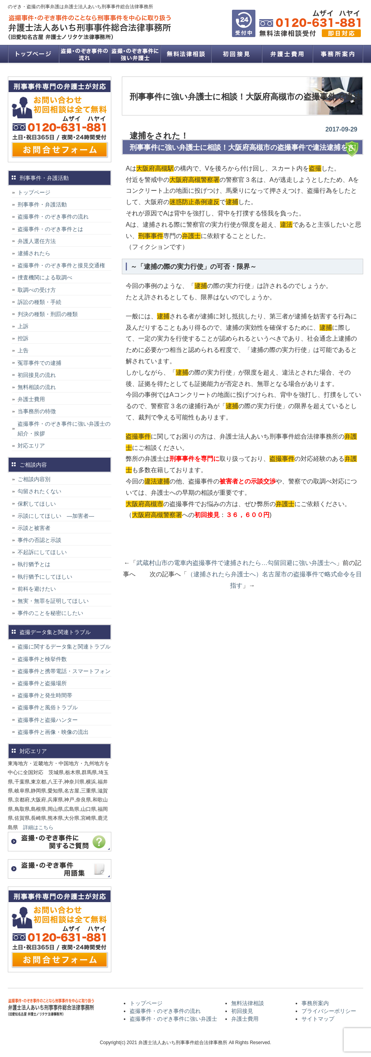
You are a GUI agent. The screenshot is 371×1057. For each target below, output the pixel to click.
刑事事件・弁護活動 (42, 204)
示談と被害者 (34, 528)
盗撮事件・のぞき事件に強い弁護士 (134, 54)
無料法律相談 (185, 54)
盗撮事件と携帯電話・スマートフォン (64, 671)
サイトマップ (317, 1019)
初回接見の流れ (37, 375)
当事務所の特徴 (37, 411)
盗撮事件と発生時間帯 (45, 695)
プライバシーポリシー (328, 1011)
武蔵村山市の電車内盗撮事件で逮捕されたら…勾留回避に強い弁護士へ (236, 563)
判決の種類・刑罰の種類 (48, 314)
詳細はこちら (38, 827)
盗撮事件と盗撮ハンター (48, 720)
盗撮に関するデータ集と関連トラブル (64, 646)
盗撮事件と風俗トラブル (48, 707)
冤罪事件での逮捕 (39, 363)
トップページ (33, 54)
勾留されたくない (39, 491)
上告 (23, 350)
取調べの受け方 (37, 290)
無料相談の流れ (37, 387)
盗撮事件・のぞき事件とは (53, 229)
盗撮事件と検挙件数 (42, 659)
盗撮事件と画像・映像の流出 (53, 732)
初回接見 (236, 54)
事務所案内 (337, 54)
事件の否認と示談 (39, 540)
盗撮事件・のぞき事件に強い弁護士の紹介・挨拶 (64, 429)
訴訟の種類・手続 (39, 302)
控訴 (23, 338)
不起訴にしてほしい (42, 552)
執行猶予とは (34, 564)
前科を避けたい (37, 589)
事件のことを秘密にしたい (50, 613)
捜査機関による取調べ (45, 277)
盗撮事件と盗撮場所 (42, 683)
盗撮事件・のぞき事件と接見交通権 (61, 265)
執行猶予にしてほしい (45, 577)
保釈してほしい (37, 504)
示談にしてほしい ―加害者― (56, 516)
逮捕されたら (34, 253)
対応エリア (31, 445)
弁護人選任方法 (37, 241)
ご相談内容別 (34, 479)
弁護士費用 (287, 54)
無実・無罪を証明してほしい (53, 601)
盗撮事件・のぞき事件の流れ (84, 54)
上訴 (23, 326)
